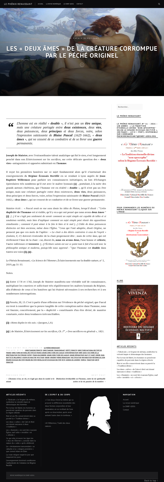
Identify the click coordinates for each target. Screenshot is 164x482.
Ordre (47, 357)
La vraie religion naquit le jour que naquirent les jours (20, 455)
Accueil (40, 4)
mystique (40, 357)
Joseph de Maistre (29, 357)
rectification (76, 357)
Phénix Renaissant (63, 357)
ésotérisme (22, 355)
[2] (7, 216)
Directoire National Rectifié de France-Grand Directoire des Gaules (38, 353)
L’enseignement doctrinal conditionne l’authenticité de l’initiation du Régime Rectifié (21, 462)
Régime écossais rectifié (15, 360)
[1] (75, 183)
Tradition (90, 360)
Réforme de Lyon (98, 357)
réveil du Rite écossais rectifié (49, 360)
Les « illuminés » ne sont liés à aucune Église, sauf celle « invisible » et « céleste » (137, 376)
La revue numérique (53, 4)
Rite (63, 360)
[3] (25, 251)
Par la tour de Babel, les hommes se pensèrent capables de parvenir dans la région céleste (136, 358)
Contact (79, 4)
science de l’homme (73, 360)
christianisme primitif (33, 350)
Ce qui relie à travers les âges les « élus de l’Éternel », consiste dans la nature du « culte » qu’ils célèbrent (21, 440)
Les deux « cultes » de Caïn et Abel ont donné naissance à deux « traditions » (135, 370)
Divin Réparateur (71, 353)
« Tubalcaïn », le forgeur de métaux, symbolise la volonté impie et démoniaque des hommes (137, 352)
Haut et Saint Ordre (92, 355)
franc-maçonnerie (39, 355)
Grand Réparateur (77, 355)
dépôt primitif (71, 350)
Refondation (87, 357)
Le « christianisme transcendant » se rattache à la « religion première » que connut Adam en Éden (20, 448)
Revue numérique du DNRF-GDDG (22, 475)
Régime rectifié (31, 360)
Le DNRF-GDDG (69, 4)
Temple (83, 360)
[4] (29, 251)
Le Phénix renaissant (18, 3)
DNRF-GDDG (83, 353)
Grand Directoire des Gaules (58, 355)
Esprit (29, 355)
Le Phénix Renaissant (52, 348)
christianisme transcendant (54, 350)
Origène (53, 357)
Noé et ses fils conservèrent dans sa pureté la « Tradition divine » (136, 364)
